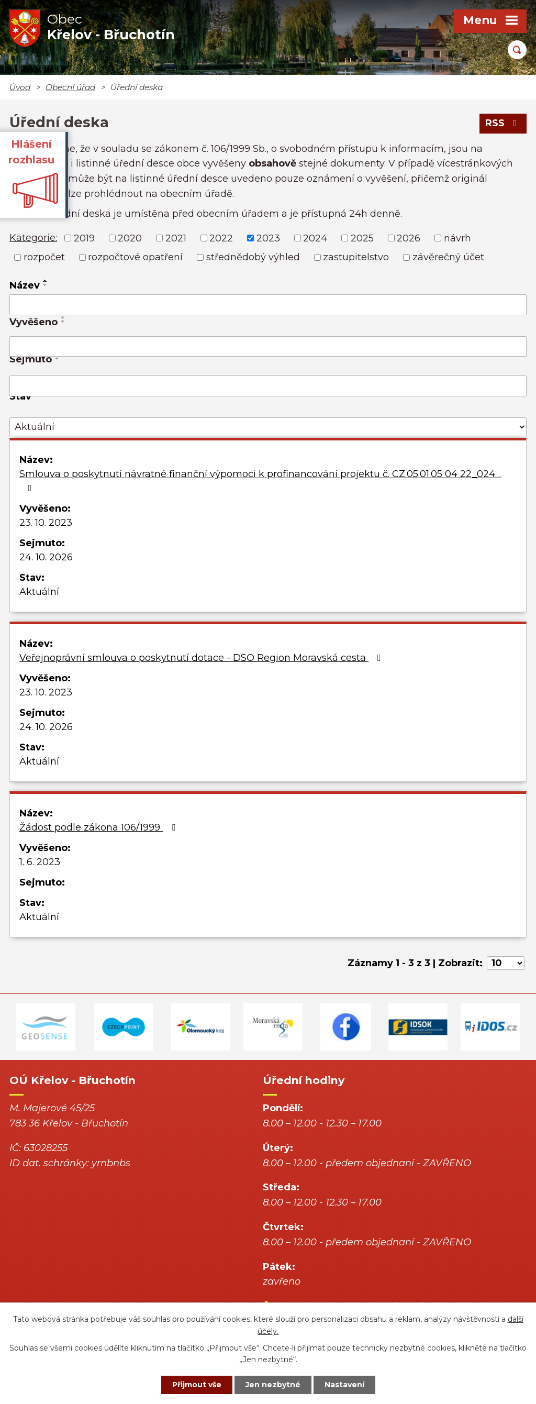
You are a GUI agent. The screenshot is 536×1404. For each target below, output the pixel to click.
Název (24, 285)
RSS (503, 123)
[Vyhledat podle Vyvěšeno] (268, 346)
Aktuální (39, 592)
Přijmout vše (196, 1384)
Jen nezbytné (272, 1384)
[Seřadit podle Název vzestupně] (45, 281)
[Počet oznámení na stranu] (505, 963)
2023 (268, 238)
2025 (362, 238)
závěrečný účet (448, 257)
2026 (408, 238)
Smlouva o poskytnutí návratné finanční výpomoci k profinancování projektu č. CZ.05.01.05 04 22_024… (260, 480)
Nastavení (344, 1384)
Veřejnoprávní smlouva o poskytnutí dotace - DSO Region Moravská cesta (202, 658)
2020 (130, 238)
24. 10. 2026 (46, 557)
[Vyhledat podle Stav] (268, 427)
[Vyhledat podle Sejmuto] (268, 385)
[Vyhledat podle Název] (268, 304)
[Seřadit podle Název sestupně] (45, 285)
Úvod (19, 87)
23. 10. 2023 (45, 522)
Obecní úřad (70, 87)
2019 (84, 238)
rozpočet (44, 257)
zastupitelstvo (356, 257)
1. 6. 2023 (39, 862)
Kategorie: (33, 238)
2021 (175, 238)
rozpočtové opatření (135, 257)
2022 (221, 238)
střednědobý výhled (253, 257)
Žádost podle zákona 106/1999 (99, 827)
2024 (315, 238)
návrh (457, 238)
